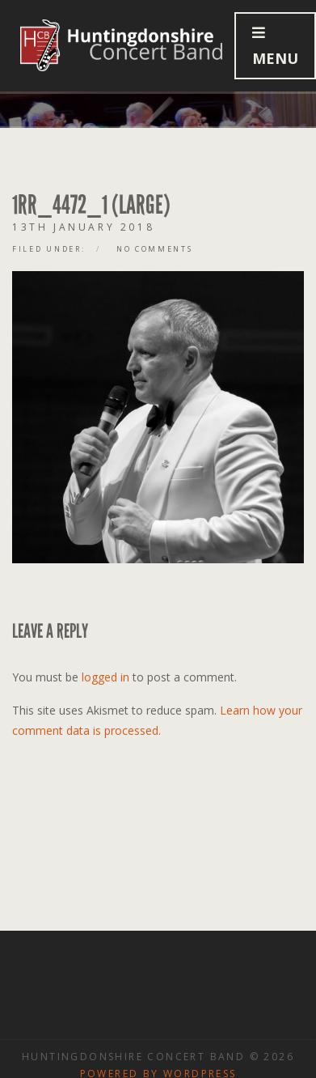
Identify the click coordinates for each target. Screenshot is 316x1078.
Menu (275, 46)
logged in (105, 677)
